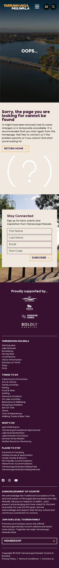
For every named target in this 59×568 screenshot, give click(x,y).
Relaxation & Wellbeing (13, 402)
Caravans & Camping (13, 452)
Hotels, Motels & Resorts (14, 458)
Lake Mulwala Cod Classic (15, 436)
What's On (8, 423)
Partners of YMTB (11, 363)
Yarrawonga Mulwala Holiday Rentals (21, 470)
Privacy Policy (9, 559)
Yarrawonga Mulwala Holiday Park (19, 467)
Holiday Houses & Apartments (17, 455)
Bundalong (7, 351)
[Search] (53, 7)
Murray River (8, 354)
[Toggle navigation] (37, 7)
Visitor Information (12, 360)
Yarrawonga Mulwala (15, 341)
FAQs (4, 368)
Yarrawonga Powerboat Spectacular (21, 430)
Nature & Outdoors (12, 396)
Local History (8, 357)
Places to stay (11, 448)
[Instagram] (9, 481)
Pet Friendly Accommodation (17, 461)
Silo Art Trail (8, 408)
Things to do (10, 375)
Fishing (5, 388)
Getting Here (8, 345)
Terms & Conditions (29, 559)
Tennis (5, 411)
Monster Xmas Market (13, 439)
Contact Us (48, 559)
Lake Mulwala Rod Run (13, 433)
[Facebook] (3, 481)
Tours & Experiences (12, 414)
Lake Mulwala (9, 348)
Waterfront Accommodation (17, 464)
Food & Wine (8, 391)
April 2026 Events (11, 427)
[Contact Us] (46, 7)
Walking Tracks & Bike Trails (16, 416)
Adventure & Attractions (15, 379)
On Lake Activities (11, 399)
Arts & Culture (9, 382)
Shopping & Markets (12, 405)
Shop (4, 366)
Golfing (6, 393)
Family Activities (10, 385)
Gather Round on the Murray (16, 442)
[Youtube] (16, 481)
